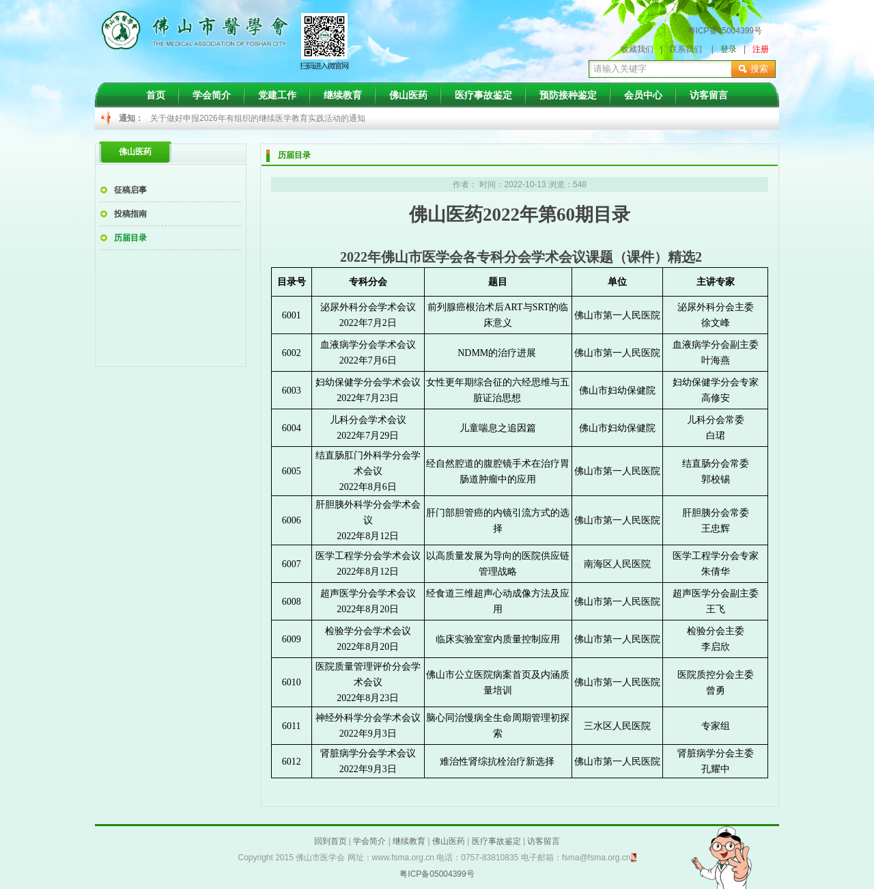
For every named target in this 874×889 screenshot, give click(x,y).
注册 (760, 49)
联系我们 (685, 49)
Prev (168, 119)
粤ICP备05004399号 (725, 31)
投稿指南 (130, 214)
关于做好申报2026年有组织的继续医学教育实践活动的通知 (257, 118)
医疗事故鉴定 (483, 95)
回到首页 (330, 841)
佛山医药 (408, 95)
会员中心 (643, 95)
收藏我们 (637, 49)
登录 (728, 49)
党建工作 (277, 95)
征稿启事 (130, 190)
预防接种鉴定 (568, 95)
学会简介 (212, 95)
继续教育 (343, 95)
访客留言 (709, 95)
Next (646, 119)
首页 (155, 95)
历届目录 (130, 238)
